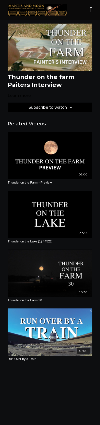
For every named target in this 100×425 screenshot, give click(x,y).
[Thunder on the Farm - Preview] (50, 182)
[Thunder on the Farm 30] (50, 300)
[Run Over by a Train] (50, 359)
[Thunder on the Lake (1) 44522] (50, 241)
